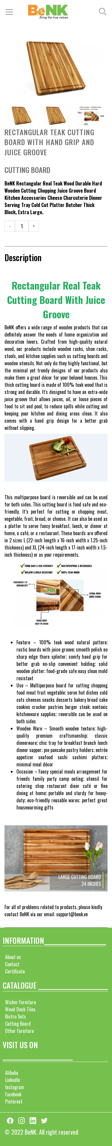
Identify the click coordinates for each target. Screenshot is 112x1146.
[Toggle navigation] (11, 12)
